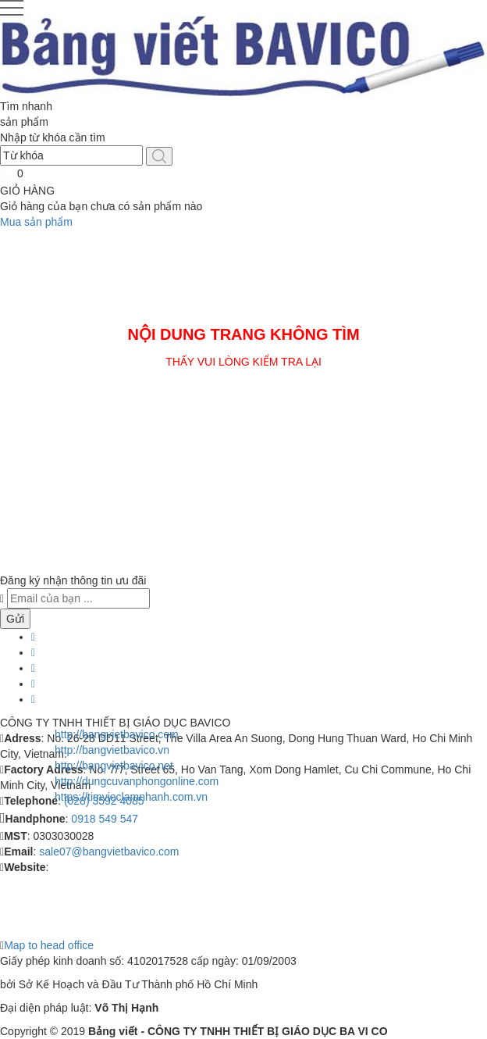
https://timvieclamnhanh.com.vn (131, 797)
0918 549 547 (104, 818)
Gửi (15, 618)
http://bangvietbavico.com (117, 734)
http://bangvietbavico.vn (112, 750)
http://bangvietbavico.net (114, 765)
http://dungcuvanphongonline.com (137, 781)
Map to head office (49, 945)
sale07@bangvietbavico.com (109, 851)
